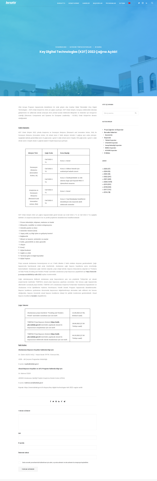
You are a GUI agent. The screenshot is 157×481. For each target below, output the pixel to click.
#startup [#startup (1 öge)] (118, 444)
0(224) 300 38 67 (34, 441)
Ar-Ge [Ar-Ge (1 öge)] (132, 444)
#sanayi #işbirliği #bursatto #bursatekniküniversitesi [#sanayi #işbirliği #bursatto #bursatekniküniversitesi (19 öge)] (124, 440)
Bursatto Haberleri (110, 60)
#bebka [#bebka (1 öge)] (117, 430)
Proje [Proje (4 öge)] (126, 456)
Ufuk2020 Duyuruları (111, 70)
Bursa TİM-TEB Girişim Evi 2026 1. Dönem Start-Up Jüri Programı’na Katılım (62, 441)
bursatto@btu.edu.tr (34, 444)
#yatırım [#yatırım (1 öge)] (126, 444)
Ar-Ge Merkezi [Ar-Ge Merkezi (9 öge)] (119, 447)
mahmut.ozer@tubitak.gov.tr (33, 310)
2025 (107, 96)
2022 (107, 104)
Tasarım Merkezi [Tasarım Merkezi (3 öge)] (120, 459)
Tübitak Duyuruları (84, 11)
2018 (107, 114)
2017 (107, 117)
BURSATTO (78, 413)
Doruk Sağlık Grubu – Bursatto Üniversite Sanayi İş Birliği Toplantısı (61, 433)
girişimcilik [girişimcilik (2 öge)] (118, 456)
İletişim (122, 3)
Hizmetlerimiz (73, 3)
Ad (19, 361)
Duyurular (107, 65)
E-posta (21, 370)
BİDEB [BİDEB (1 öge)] (116, 450)
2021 (107, 106)
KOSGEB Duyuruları (111, 78)
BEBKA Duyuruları (110, 75)
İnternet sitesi (23, 380)
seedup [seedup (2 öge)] (132, 456)
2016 (107, 120)
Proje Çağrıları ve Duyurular (113, 57)
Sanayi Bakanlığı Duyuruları (113, 73)
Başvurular (97, 3)
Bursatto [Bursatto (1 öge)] (134, 447)
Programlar (111, 3)
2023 (107, 101)
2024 (107, 99)
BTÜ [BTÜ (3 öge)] (127, 447)
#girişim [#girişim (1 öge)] (124, 430)
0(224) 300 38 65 (34, 439)
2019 (107, 112)
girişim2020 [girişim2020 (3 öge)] (124, 453)
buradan (34, 223)
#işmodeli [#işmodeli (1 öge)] (118, 437)
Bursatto (61, 3)
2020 (108, 109)
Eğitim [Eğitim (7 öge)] (117, 453)
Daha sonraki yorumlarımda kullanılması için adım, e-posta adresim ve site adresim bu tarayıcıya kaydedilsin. (55, 390)
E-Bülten (107, 80)
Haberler (86, 3)
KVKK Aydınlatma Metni (25, 477)
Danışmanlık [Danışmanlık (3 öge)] (133, 450)
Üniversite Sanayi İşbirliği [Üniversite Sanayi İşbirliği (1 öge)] (123, 462)
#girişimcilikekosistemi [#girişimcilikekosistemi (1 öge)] (122, 433)
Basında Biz (108, 62)
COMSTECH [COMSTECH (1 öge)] (123, 450)
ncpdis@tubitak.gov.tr (31, 291)
